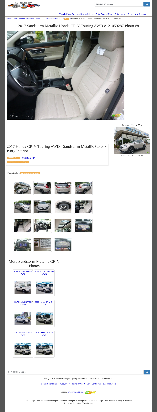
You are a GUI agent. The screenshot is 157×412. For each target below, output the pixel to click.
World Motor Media (75, 392)
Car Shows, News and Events (104, 384)
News (110, 14)
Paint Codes (101, 14)
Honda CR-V (40, 19)
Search (87, 384)
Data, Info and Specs (124, 14)
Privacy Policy (64, 384)
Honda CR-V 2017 (54, 19)
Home (8, 19)
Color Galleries (87, 14)
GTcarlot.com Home (49, 384)
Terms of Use (77, 384)
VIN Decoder (140, 14)
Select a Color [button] (29, 158)
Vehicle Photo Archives (69, 14)
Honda (30, 19)
